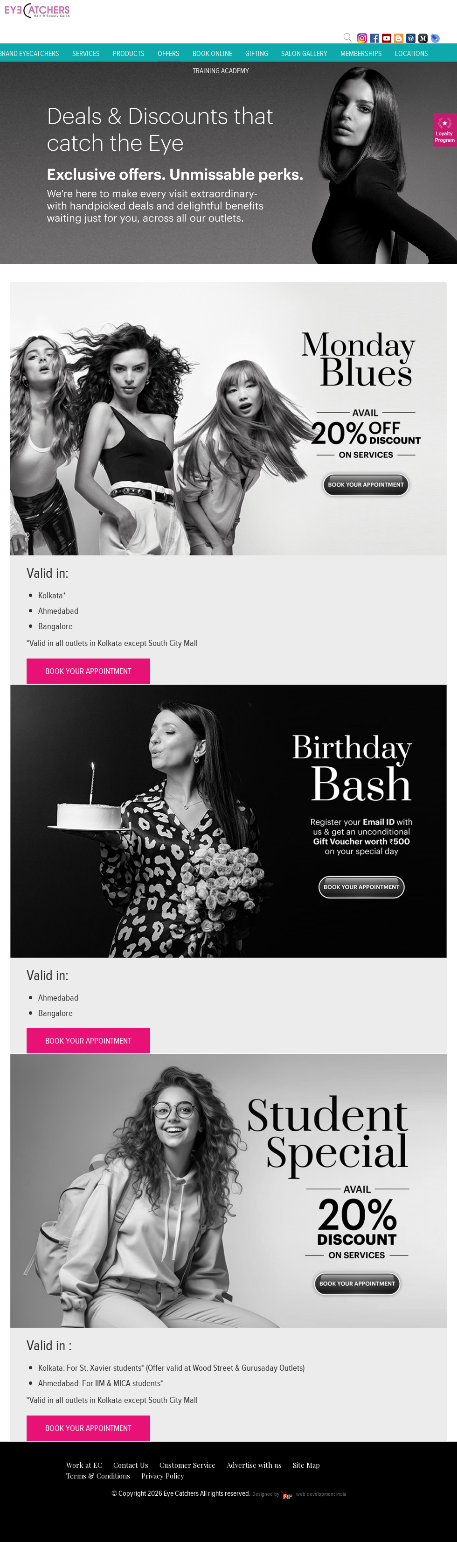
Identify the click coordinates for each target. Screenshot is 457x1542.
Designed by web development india (299, 1494)
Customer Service (187, 1465)
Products (129, 53)
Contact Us (130, 1465)
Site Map (306, 1465)
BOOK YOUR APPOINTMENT (88, 671)
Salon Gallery (304, 53)
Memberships (361, 53)
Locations (411, 53)
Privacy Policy (162, 1475)
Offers (169, 53)
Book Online (212, 53)
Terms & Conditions (98, 1475)
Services (86, 53)
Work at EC (84, 1465)
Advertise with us (254, 1465)
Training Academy (221, 70)
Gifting (256, 53)
